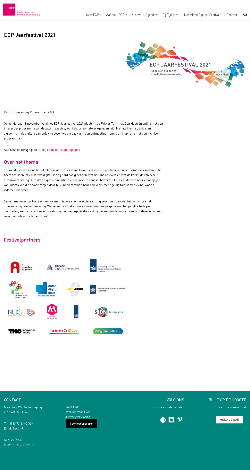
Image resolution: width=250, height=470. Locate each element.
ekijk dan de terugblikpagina (60, 149)
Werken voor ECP (78, 412)
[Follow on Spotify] (163, 420)
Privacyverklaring (78, 417)
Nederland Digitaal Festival (203, 15)
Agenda (152, 15)
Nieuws (136, 15)
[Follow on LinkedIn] (171, 420)
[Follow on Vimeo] (180, 420)
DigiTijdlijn (170, 15)
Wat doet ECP (116, 15)
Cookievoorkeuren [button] (81, 423)
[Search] (245, 14)
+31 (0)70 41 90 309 (20, 423)
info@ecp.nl (15, 428)
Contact (232, 15)
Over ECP (94, 15)
